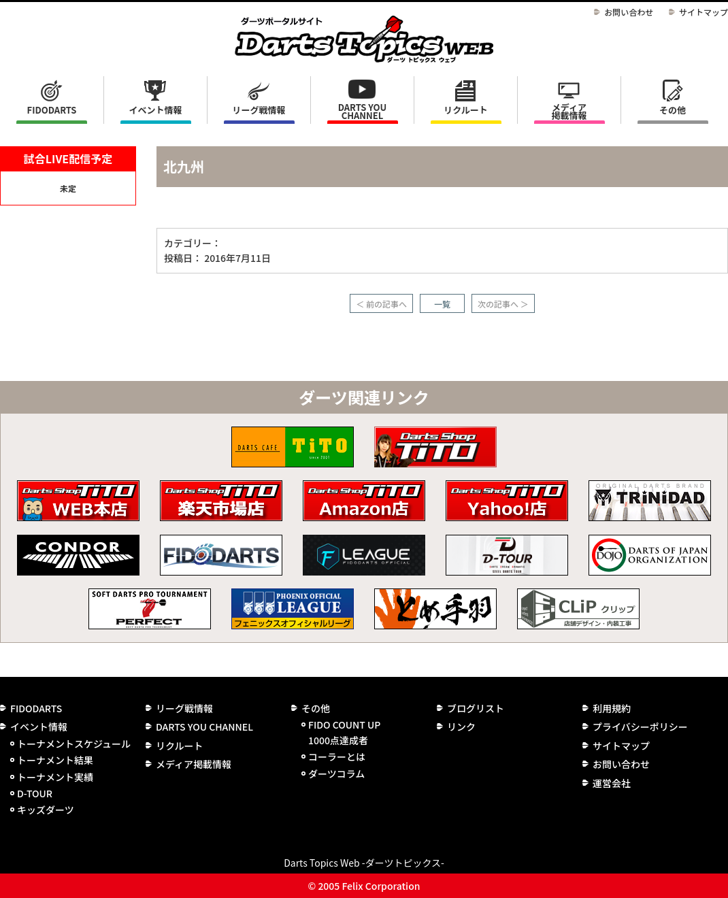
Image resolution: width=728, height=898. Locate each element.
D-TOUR (34, 793)
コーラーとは (336, 756)
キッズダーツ (45, 809)
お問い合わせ (628, 12)
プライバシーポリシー (640, 726)
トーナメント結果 (55, 760)
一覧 (442, 304)
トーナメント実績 (55, 777)
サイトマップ (703, 12)
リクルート (466, 109)
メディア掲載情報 (568, 111)
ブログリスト (475, 708)
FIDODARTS (52, 109)
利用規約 (612, 708)
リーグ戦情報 (184, 708)
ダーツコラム (336, 773)
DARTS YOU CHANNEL (362, 111)
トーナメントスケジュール (74, 743)
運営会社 (612, 783)
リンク (461, 726)
